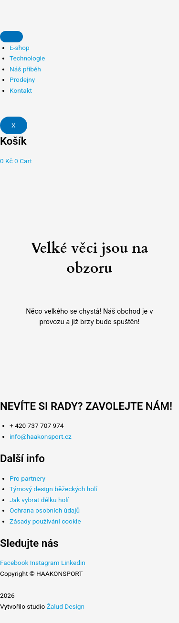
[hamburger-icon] (11, 36)
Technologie (27, 58)
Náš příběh (25, 69)
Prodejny (22, 79)
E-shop (20, 47)
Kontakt (21, 90)
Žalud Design (65, 606)
